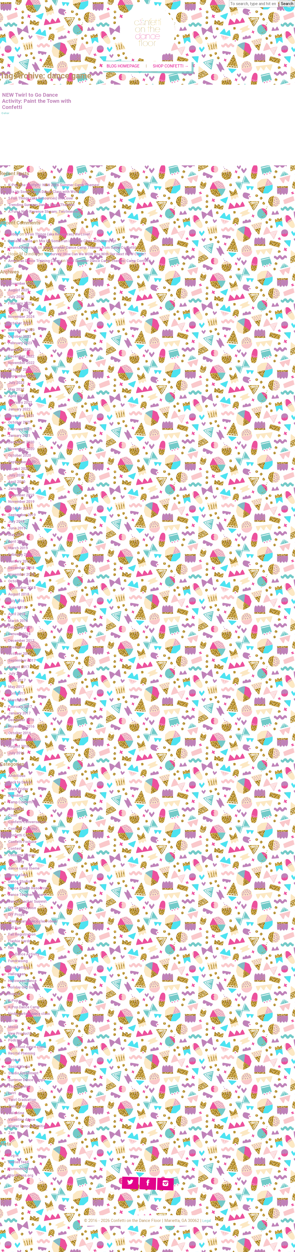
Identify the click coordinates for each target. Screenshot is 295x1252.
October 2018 (20, 582)
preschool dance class (29, 1048)
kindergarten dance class (32, 1015)
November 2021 (23, 417)
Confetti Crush (22, 836)
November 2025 (23, 284)
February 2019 (21, 556)
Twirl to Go (18, 1107)
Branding (16, 797)
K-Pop (13, 1002)
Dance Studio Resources (31, 889)
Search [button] (287, 3)
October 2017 (20, 655)
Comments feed (23, 1170)
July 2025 (17, 298)
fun (11, 949)
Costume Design (23, 856)
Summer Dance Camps (29, 1081)
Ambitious (17, 777)
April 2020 (17, 483)
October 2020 (20, 456)
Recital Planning (23, 1054)
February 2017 (21, 708)
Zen (11, 1134)
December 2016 (22, 721)
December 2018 (22, 569)
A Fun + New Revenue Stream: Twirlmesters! (49, 213)
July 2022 (17, 384)
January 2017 (20, 714)
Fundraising (19, 962)
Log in (14, 1156)
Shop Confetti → (171, 68)
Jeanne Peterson (24, 249)
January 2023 (20, 351)
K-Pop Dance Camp (26, 1008)
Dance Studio (20, 883)
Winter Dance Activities (30, 1127)
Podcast (16, 1041)
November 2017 (23, 648)
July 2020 (17, 476)
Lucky (13, 1021)
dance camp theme (26, 869)
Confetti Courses (24, 830)
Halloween (18, 975)
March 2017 (19, 701)
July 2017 (17, 675)
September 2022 (23, 377)
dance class (19, 876)
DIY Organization (24, 909)
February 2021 (21, 430)
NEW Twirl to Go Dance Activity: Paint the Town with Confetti (35, 102)
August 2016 (20, 747)
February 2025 (21, 304)
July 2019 (17, 523)
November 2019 (23, 503)
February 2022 (21, 404)
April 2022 (17, 397)
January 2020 (20, 490)
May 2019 (17, 536)
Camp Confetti (21, 803)
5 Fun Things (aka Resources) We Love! (45, 199)
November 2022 (23, 364)
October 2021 (20, 423)
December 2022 (22, 357)
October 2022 (20, 371)
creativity (17, 863)
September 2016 (23, 741)
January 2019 (20, 562)
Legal (207, 1222)
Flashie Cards (21, 942)
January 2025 (20, 311)
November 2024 (23, 318)
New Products (21, 1035)
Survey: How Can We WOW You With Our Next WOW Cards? (105, 255)
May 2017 (17, 688)
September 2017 (23, 661)
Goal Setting (19, 968)
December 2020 (22, 443)
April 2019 (17, 542)
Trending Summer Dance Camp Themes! (45, 206)
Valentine (17, 1114)
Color (5, 115)
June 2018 (17, 608)
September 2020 (23, 463)
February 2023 (21, 344)
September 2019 (23, 516)
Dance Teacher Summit (29, 902)
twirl (12, 1094)
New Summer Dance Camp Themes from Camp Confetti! (99, 249)
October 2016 (20, 734)
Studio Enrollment (25, 1074)
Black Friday (19, 790)
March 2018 (19, 622)
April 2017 (17, 695)
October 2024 (20, 324)
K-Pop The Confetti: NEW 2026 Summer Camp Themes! (59, 186)
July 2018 (17, 602)
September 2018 (23, 589)
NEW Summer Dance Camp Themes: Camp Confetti (121, 262)
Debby (14, 235)
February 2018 (21, 628)
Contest (15, 849)
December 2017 (22, 642)
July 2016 (17, 754)
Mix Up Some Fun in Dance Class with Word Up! (52, 193)
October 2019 (20, 509)
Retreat (15, 1061)
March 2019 (19, 549)
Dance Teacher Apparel (30, 896)
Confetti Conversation (29, 823)
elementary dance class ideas (36, 922)
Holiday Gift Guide (25, 988)
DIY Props (17, 916)
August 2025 (20, 291)
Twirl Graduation (24, 1101)
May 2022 (17, 390)
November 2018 (23, 575)
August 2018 (20, 595)
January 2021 (20, 437)
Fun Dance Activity (25, 955)
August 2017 (20, 668)
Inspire (14, 995)
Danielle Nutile (21, 242)
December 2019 (22, 496)
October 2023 (20, 337)
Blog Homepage (123, 68)
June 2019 (17, 529)
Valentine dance (23, 1121)
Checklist (17, 810)
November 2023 (23, 331)
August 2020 (20, 470)
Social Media (20, 1068)
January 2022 (20, 410)
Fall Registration (23, 935)
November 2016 (23, 727)
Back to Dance (21, 783)
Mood (13, 1028)
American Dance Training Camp (37, 262)
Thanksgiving (21, 1087)
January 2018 (20, 635)
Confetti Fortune (23, 843)
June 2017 (17, 681)
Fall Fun (15, 929)
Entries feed (19, 1163)
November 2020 (23, 450)
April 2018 (17, 615)
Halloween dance (24, 982)
